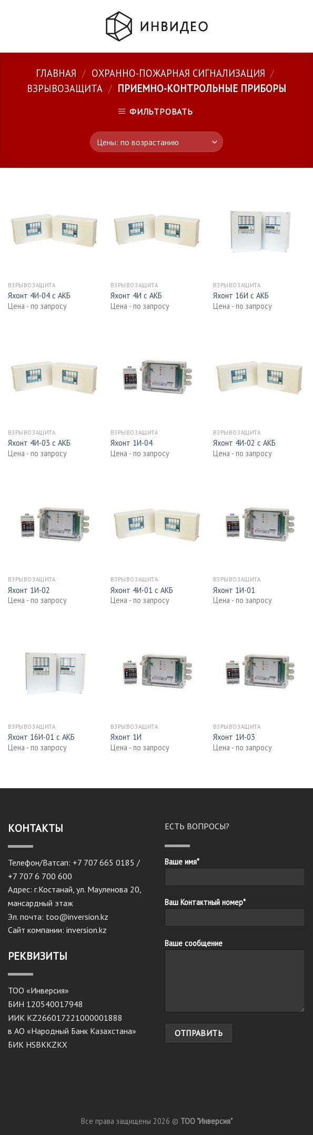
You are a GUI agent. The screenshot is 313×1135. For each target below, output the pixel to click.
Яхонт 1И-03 (234, 737)
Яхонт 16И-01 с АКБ (41, 737)
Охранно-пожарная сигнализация (178, 73)
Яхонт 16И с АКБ (241, 295)
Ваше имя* (235, 875)
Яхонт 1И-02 (29, 590)
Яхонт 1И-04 (131, 443)
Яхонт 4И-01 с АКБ (141, 590)
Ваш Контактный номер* (235, 915)
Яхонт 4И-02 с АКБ (244, 443)
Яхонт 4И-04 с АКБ (39, 295)
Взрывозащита (65, 88)
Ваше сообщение (235, 979)
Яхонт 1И (126, 737)
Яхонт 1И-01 (234, 590)
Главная (56, 73)
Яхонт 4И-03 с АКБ (39, 443)
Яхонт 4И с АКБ (136, 295)
